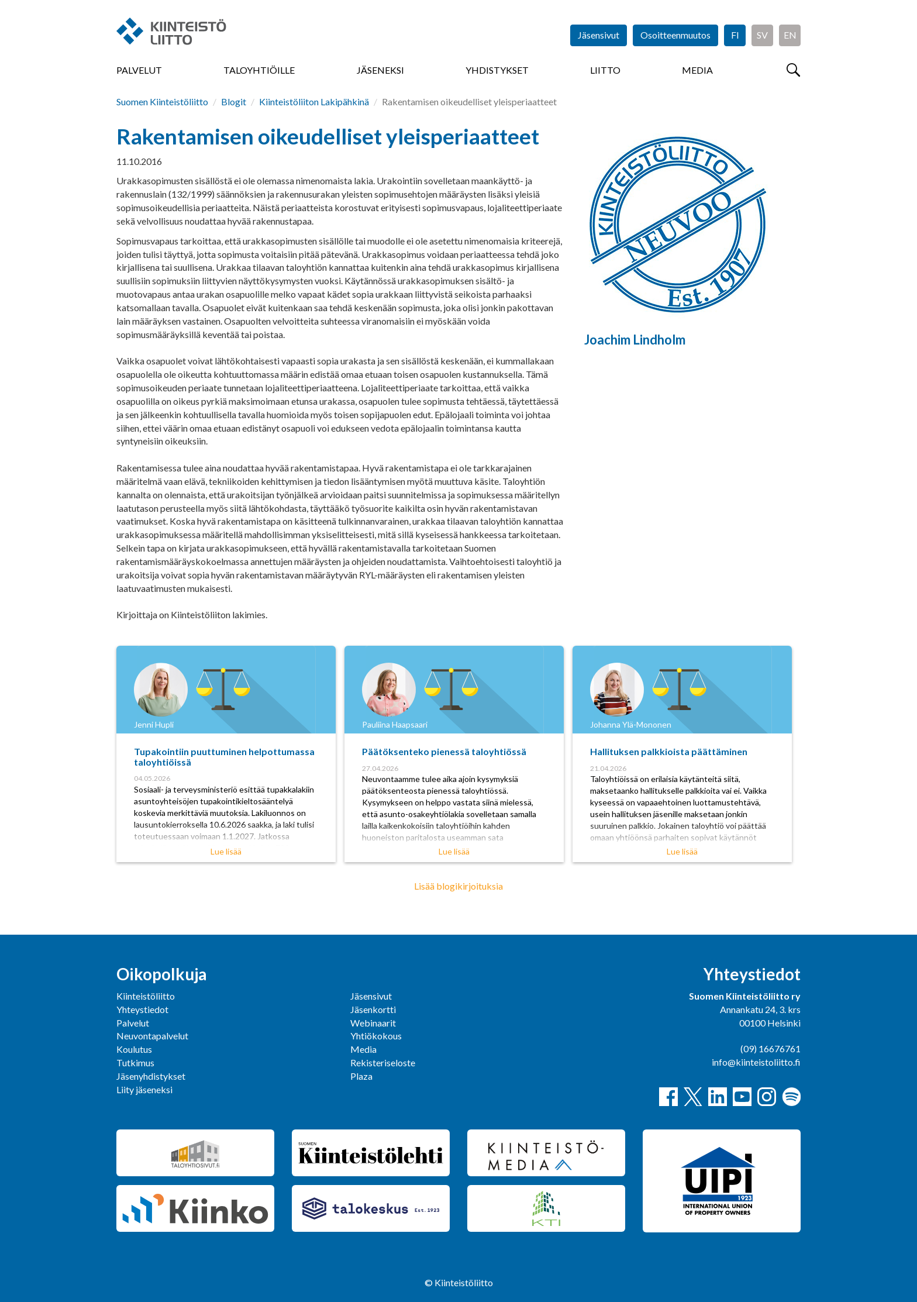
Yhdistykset (497, 69)
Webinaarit (373, 1022)
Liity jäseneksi (144, 1089)
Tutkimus (135, 1062)
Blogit (233, 101)
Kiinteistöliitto (145, 995)
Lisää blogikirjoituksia (458, 885)
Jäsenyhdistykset (150, 1075)
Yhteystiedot (142, 1009)
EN (790, 34)
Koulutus (134, 1049)
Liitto (605, 69)
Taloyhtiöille (259, 69)
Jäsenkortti (373, 1009)
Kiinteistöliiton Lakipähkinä (314, 101)
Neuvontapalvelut (152, 1035)
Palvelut (139, 69)
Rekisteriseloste (382, 1062)
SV (762, 34)
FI (735, 34)
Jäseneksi (380, 69)
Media (697, 69)
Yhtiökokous (376, 1035)
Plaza (361, 1075)
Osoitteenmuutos (675, 34)
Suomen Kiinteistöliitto (162, 101)
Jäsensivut (598, 34)
